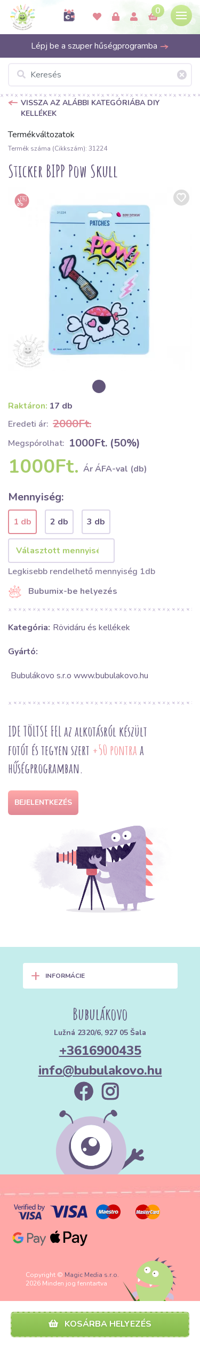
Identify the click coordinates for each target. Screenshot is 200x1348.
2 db (59, 522)
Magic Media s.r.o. (92, 1275)
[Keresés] (100, 75)
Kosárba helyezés (100, 1324)
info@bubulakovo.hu (100, 1070)
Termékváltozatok (41, 134)
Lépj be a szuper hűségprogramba (100, 46)
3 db (96, 522)
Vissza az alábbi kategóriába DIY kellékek (90, 108)
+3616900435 (100, 1050)
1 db (22, 522)
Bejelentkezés (43, 802)
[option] (100, 279)
